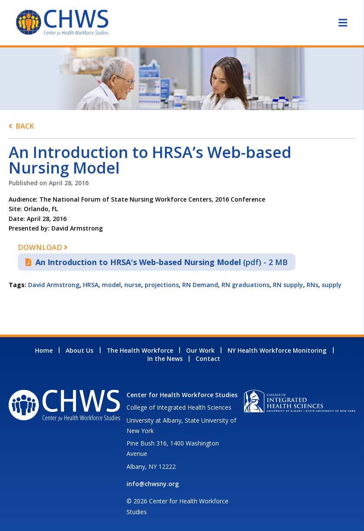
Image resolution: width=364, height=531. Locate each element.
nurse (132, 285)
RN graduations (245, 285)
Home (44, 350)
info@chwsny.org (153, 484)
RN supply (288, 285)
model (111, 285)
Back (25, 126)
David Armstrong (53, 285)
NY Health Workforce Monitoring (277, 350)
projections (162, 285)
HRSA (90, 285)
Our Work (200, 350)
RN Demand (200, 285)
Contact (208, 358)
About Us (79, 350)
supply (332, 285)
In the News (165, 358)
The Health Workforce (140, 350)
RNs (312, 285)
